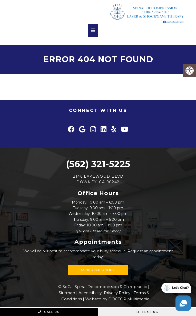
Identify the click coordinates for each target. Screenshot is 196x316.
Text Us (147, 312)
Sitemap (67, 292)
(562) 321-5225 (98, 163)
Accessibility (90, 292)
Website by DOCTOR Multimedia (117, 298)
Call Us (49, 312)
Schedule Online (98, 270)
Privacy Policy (117, 292)
